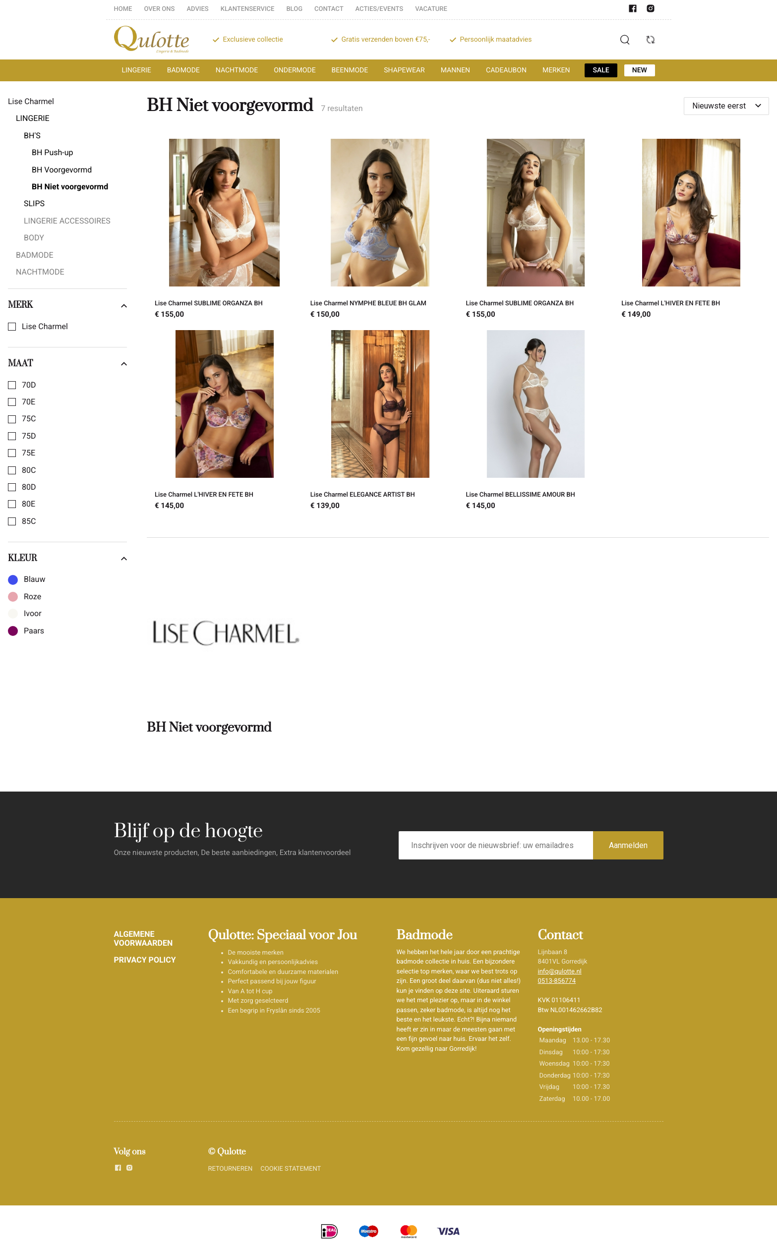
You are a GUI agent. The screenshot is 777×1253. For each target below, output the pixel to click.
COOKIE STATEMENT (290, 1169)
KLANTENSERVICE (248, 9)
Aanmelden (628, 845)
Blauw (34, 579)
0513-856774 (557, 981)
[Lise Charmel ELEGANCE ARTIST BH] (380, 421)
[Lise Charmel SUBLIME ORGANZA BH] (224, 230)
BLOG (294, 9)
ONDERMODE (294, 70)
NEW (639, 70)
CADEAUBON (506, 70)
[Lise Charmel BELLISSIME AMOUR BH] (536, 421)
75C (29, 418)
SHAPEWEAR (404, 70)
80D (29, 487)
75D (29, 436)
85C (29, 521)
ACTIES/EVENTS (380, 9)
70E (28, 402)
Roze (32, 596)
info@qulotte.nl (560, 971)
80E (28, 504)
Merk (67, 305)
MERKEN (556, 70)
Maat (67, 363)
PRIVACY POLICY (145, 960)
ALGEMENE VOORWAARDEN (143, 938)
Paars (34, 630)
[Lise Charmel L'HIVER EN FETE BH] (691, 230)
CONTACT (329, 9)
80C (29, 470)
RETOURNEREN (230, 1169)
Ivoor (33, 613)
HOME (123, 9)
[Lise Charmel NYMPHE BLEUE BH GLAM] (380, 230)
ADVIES (197, 9)
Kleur (67, 558)
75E (28, 453)
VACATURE (431, 9)
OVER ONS (159, 9)
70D (29, 385)
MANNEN (455, 70)
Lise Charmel (45, 326)
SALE (601, 70)
